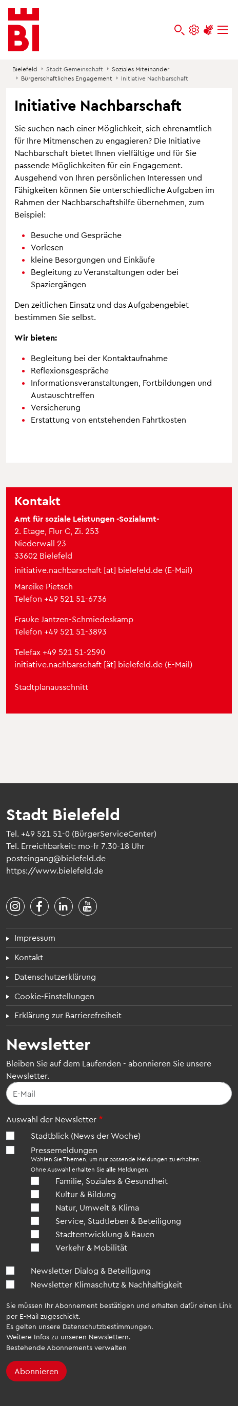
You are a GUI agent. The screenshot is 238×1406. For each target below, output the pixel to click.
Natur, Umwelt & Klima (97, 1207)
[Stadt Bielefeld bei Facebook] (39, 906)
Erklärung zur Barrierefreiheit (68, 1015)
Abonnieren (36, 1371)
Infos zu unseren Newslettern (81, 1336)
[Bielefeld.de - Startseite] (23, 29)
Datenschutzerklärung (55, 976)
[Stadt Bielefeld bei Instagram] (15, 906)
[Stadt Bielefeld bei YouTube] (87, 906)
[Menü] (222, 30)
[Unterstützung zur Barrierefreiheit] (208, 30)
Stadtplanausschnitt (51, 686)
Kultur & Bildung (85, 1194)
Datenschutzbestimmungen (107, 1326)
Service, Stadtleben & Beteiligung (118, 1220)
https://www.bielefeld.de (54, 870)
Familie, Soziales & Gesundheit (111, 1180)
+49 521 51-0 (45, 833)
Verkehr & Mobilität (91, 1247)
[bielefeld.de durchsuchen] (179, 30)
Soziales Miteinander (140, 68)
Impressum (34, 937)
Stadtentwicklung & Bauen (104, 1234)
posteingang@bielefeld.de (56, 858)
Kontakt (28, 957)
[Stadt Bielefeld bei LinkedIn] (63, 906)
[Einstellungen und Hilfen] (194, 30)
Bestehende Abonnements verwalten (66, 1347)
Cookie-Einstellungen (54, 996)
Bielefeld (24, 68)
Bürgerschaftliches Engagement (66, 78)
